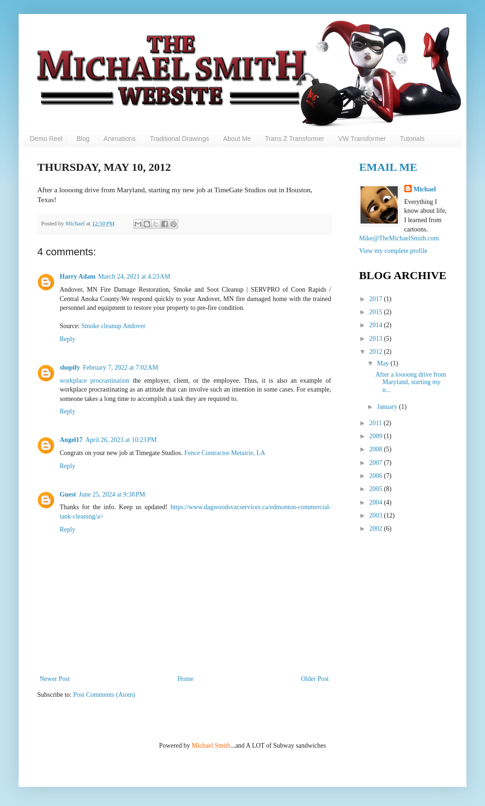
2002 (376, 528)
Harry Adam (78, 276)
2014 (376, 325)
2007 (376, 462)
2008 (376, 449)
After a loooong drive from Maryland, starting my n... (410, 382)
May (383, 363)
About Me (237, 138)
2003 (376, 515)
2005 (376, 488)
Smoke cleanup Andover (113, 325)
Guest (68, 494)
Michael (75, 223)
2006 (376, 475)
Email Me (388, 167)
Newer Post (55, 678)
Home (186, 678)
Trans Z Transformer (294, 138)
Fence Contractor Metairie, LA (224, 452)
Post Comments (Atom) (104, 694)
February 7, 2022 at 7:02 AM (121, 367)
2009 (376, 436)
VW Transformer (362, 138)
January (388, 406)
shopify (70, 367)
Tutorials (412, 138)
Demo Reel (46, 138)
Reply (67, 339)
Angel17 (71, 439)
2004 (376, 502)
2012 (376, 351)
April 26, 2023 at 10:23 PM (121, 439)
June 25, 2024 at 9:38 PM (112, 494)
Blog (83, 138)
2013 (376, 338)
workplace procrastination (95, 380)
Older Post (315, 678)
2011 (376, 423)
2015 (376, 311)
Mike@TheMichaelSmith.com (399, 238)
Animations (120, 138)
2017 (376, 298)
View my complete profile (393, 250)
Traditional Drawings (179, 138)
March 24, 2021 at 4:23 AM (134, 276)
